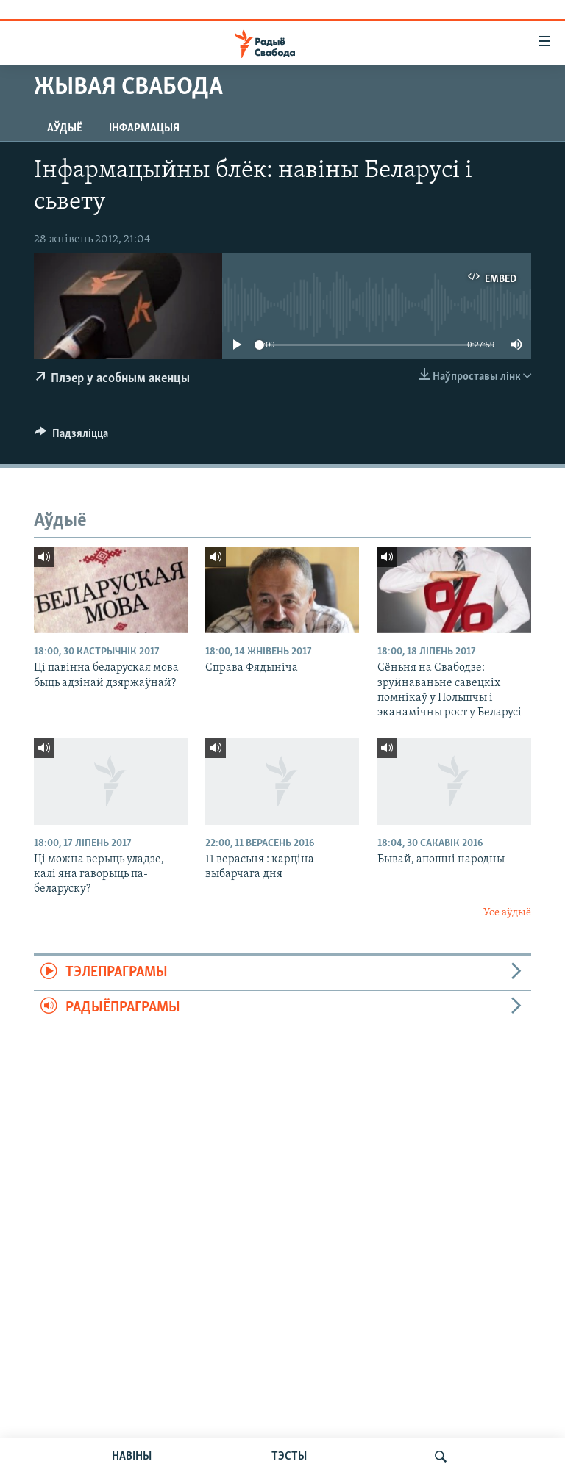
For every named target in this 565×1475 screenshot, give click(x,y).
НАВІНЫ (132, 1457)
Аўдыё (64, 128)
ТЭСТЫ (289, 1457)
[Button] (71, 437)
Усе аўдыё (507, 912)
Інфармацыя (144, 128)
